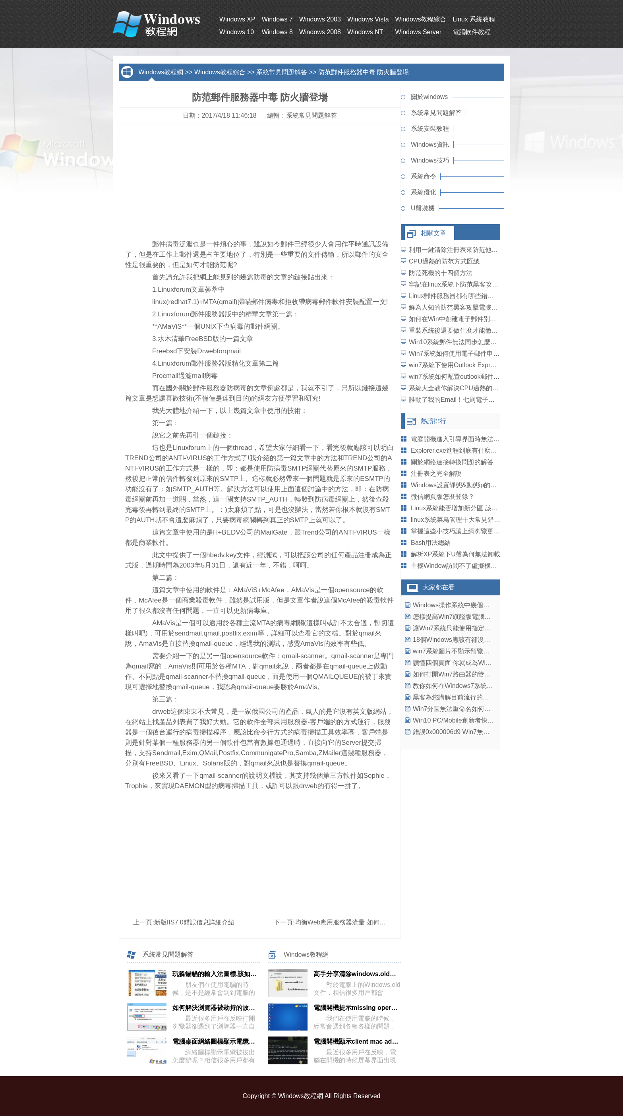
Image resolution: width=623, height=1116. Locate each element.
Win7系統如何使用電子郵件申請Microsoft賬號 (473, 353)
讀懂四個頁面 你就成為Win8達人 (459, 662)
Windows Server (418, 32)
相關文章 (433, 233)
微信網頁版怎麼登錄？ (442, 496)
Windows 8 (277, 32)
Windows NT (365, 32)
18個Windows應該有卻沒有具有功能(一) (469, 639)
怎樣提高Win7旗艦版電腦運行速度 (461, 616)
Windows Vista (368, 19)
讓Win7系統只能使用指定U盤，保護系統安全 (476, 628)
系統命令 (423, 176)
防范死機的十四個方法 (440, 272)
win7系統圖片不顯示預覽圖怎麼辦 (461, 651)
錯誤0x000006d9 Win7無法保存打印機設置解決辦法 (486, 731)
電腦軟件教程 (472, 32)
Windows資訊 (430, 144)
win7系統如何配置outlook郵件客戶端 (461, 376)
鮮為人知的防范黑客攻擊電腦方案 (456, 307)
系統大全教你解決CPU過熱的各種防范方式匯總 (476, 388)
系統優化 (423, 192)
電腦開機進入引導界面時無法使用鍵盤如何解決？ (481, 439)
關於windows (429, 96)
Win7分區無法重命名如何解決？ (458, 708)
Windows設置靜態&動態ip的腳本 (457, 485)
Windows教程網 (160, 72)
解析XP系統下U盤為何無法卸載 (455, 554)
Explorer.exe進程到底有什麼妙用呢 (460, 450)
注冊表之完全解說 (436, 473)
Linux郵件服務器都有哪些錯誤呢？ (458, 296)
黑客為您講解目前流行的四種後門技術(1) (471, 697)
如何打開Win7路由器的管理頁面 (458, 674)
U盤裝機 (423, 208)
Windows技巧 (430, 160)
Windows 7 (277, 19)
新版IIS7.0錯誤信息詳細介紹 (194, 922)
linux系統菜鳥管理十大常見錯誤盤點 (462, 519)
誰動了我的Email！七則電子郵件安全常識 (467, 399)
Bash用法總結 (431, 542)
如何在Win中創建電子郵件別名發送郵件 (465, 319)
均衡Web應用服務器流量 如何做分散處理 (353, 922)
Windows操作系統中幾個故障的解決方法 (470, 605)
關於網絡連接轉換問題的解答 (452, 462)
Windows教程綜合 (421, 19)
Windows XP (237, 19)
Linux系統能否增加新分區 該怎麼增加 (464, 508)
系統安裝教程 (430, 128)
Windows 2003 (320, 19)
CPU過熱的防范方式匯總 (444, 261)
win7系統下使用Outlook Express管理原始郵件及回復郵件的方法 (499, 365)
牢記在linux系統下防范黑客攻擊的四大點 (466, 284)
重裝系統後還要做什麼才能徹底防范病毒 (466, 330)
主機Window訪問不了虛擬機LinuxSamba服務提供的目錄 (491, 565)
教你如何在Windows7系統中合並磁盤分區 (472, 685)
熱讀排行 (433, 421)
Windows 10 (236, 32)
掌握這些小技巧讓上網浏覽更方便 (458, 531)
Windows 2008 (320, 32)
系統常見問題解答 (281, 72)
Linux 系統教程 (474, 19)
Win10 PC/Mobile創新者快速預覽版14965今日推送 (484, 720)
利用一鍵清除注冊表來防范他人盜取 (460, 249)
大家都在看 (439, 587)
